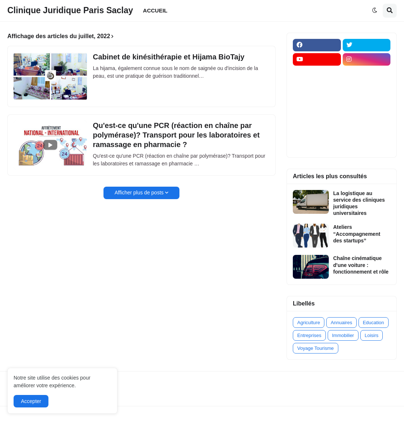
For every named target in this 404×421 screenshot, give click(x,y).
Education (373, 322)
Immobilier (343, 335)
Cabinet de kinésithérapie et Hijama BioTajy (168, 57)
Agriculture (308, 322)
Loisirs (372, 335)
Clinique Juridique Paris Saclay (70, 10)
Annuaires (341, 322)
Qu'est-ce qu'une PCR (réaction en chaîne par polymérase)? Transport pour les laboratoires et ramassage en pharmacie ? (176, 135)
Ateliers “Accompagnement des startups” (356, 233)
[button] (375, 11)
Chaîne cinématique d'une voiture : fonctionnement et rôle (361, 264)
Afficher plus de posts (139, 192)
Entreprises (309, 335)
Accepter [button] (31, 401)
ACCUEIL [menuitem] (155, 10)
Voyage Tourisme (315, 348)
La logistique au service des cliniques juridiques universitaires (359, 203)
